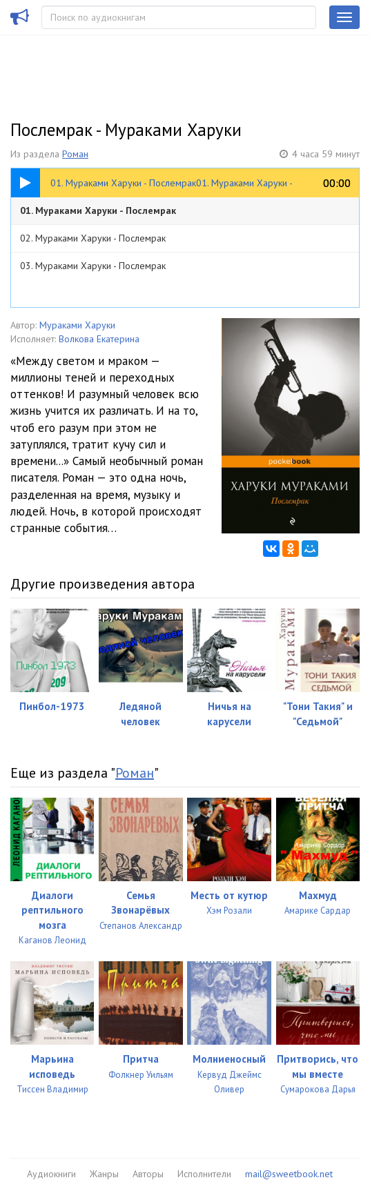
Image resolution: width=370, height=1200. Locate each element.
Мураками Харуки (77, 325)
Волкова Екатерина (99, 339)
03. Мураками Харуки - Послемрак (93, 265)
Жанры (104, 1174)
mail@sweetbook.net (289, 1174)
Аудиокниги (51, 1174)
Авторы (148, 1174)
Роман (75, 154)
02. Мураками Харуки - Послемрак (93, 238)
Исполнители (204, 1174)
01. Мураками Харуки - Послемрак (98, 210)
